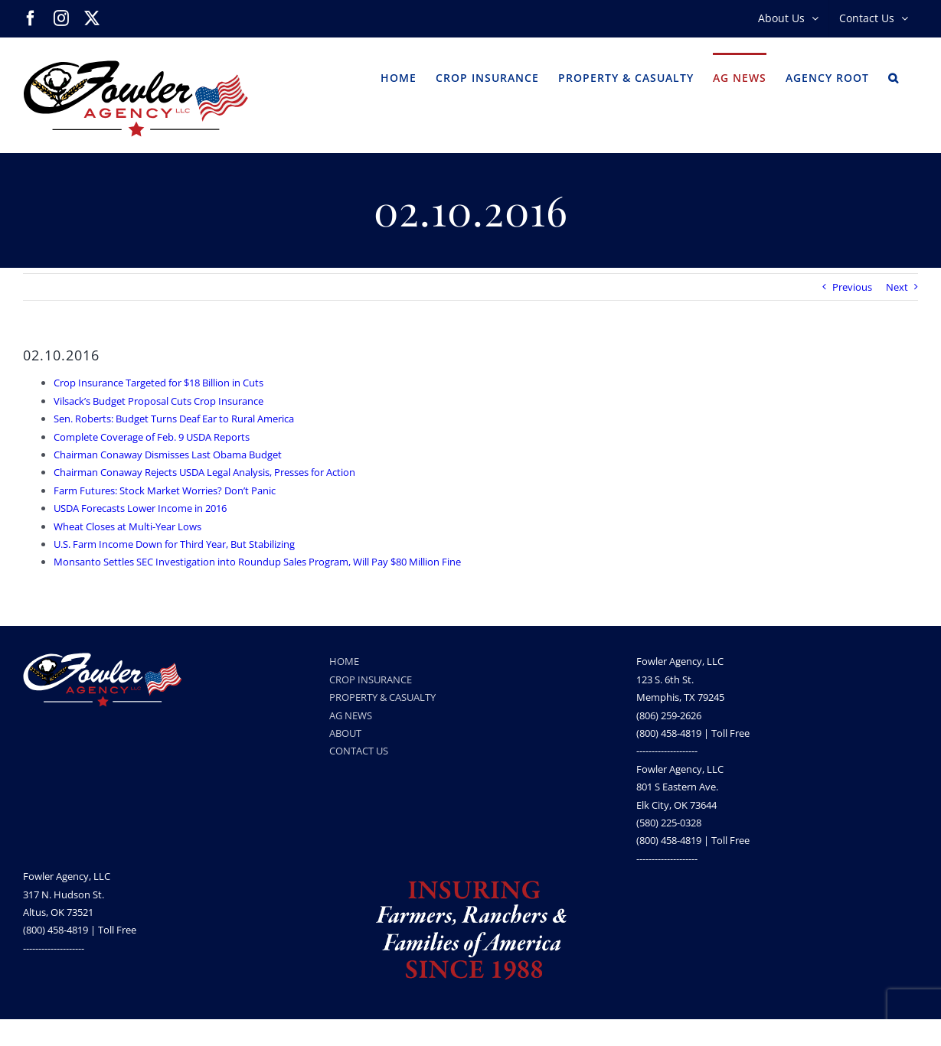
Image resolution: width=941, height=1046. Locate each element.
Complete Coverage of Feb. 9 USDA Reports (152, 437)
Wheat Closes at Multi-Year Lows (127, 526)
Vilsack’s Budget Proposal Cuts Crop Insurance (158, 401)
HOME (344, 661)
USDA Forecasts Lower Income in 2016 (140, 508)
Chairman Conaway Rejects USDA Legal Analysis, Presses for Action (204, 472)
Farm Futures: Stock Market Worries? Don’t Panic (165, 490)
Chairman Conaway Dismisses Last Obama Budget (168, 454)
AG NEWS (350, 715)
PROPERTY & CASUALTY (382, 697)
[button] (893, 76)
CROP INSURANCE (370, 679)
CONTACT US (358, 751)
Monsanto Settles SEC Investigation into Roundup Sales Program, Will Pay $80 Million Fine (257, 562)
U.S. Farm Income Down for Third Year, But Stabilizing (174, 544)
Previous (852, 287)
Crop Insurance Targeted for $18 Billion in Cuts (158, 382)
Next (897, 287)
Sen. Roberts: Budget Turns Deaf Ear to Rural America (174, 418)
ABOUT (345, 733)
